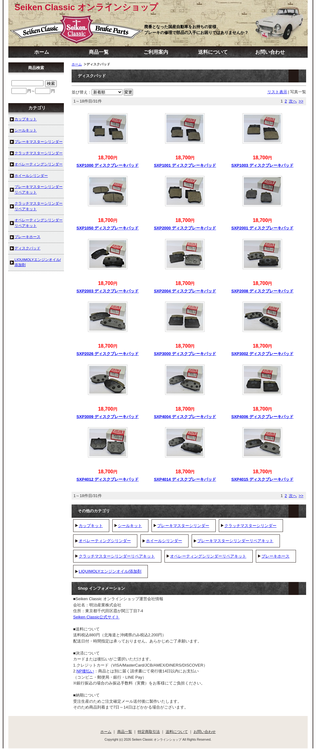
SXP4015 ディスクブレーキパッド (262, 479)
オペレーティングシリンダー (105, 540)
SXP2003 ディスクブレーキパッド (108, 291)
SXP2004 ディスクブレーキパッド (185, 291)
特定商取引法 (149, 732)
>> (301, 101)
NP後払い (85, 671)
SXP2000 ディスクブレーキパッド (185, 228)
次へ (293, 101)
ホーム (41, 52)
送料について (213, 52)
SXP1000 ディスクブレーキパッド (108, 165)
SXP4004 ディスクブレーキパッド (185, 416)
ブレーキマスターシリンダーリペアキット (235, 540)
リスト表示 (277, 92)
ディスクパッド (27, 248)
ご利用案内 (155, 52)
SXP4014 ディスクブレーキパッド (185, 479)
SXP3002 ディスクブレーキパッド (262, 353)
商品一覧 (99, 52)
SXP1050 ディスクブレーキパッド (108, 228)
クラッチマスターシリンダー (250, 525)
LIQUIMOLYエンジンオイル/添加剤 (110, 571)
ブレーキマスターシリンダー (183, 525)
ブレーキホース (275, 556)
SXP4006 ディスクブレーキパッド (262, 416)
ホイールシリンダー (164, 540)
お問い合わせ (270, 52)
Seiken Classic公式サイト (96, 617)
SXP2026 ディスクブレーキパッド (108, 353)
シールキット (130, 525)
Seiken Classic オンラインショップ (86, 7)
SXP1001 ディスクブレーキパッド (185, 165)
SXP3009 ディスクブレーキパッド (108, 416)
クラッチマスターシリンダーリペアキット (117, 556)
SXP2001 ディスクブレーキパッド (262, 228)
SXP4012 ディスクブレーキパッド (108, 479)
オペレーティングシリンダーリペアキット (208, 556)
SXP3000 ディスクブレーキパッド (185, 353)
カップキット (91, 525)
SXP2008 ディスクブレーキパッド (262, 291)
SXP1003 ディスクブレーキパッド (262, 165)
